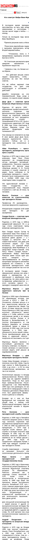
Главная (3, 10)
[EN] (23, 12)
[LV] (25, 12)
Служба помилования (10, 449)
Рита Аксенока (9, 412)
